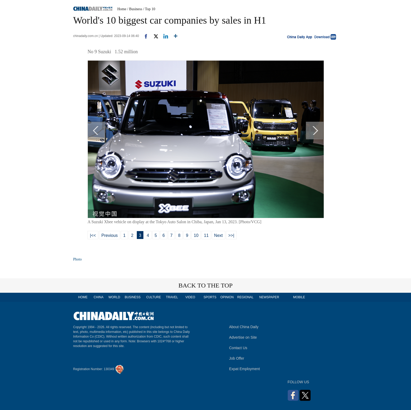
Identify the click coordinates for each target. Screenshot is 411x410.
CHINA (98, 297)
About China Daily (243, 327)
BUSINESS (133, 297)
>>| (231, 235)
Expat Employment (244, 369)
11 (206, 235)
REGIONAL (245, 297)
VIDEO (190, 297)
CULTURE (153, 297)
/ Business (134, 9)
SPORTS (209, 297)
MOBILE (299, 297)
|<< (93, 235)
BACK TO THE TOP (206, 285)
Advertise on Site (243, 337)
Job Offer (236, 358)
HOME (83, 297)
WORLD (114, 297)
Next (218, 235)
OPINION (227, 297)
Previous (109, 235)
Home (121, 9)
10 (196, 235)
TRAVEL (172, 297)
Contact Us (238, 348)
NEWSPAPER (269, 297)
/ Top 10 (149, 9)
